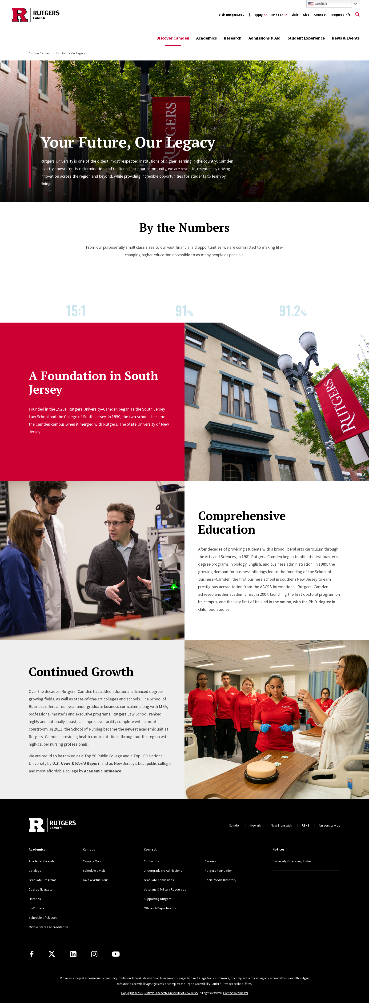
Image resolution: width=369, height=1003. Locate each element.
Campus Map (92, 861)
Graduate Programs (42, 880)
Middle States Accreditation (48, 927)
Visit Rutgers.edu (232, 15)
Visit (295, 15)
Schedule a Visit (94, 870)
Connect (320, 15)
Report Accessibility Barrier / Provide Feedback (215, 984)
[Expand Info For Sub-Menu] (279, 15)
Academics (206, 38)
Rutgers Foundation (219, 870)
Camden (235, 825)
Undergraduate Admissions (163, 870)
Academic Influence (102, 771)
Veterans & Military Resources (165, 889)
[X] (52, 954)
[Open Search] (357, 15)
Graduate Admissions (159, 880)
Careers (210, 861)
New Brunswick (281, 825)
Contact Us (151, 861)
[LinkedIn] (73, 954)
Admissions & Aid (265, 38)
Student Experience (306, 38)
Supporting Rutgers (158, 899)
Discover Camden (172, 38)
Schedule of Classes (43, 917)
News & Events (346, 38)
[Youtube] (116, 954)
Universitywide (329, 825)
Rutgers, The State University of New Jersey (171, 993)
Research (232, 38)
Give (306, 15)
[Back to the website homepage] (35, 15)
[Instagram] (94, 954)
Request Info (341, 15)
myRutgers (36, 908)
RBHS (305, 825)
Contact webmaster (235, 993)
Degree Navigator (41, 889)
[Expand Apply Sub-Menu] (261, 15)
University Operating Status (292, 861)
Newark (255, 825)
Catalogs (35, 870)
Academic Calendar (42, 861)
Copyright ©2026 (132, 993)
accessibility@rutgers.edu (148, 984)
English (317, 4)
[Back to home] (52, 825)
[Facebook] (31, 954)
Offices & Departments (160, 908)
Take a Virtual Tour (95, 880)
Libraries (35, 899)
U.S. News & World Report (76, 763)
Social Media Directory (220, 880)
